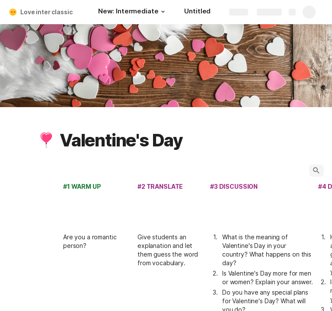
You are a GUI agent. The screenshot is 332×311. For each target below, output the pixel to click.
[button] (162, 11)
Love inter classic (46, 12)
